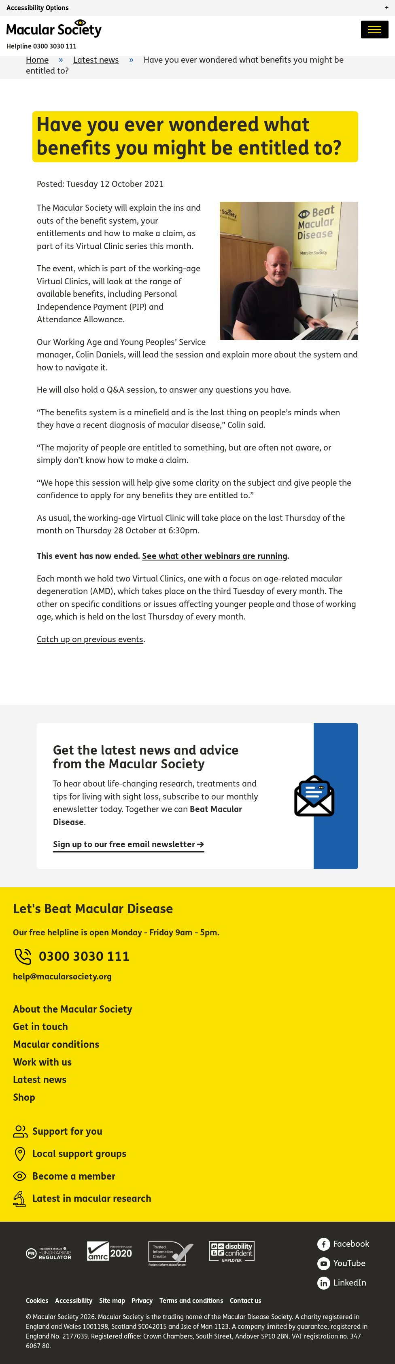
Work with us (42, 1062)
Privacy (142, 1301)
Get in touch (40, 1027)
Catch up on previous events (90, 639)
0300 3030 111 (54, 46)
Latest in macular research (91, 1199)
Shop (24, 1098)
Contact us (245, 1301)
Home (37, 60)
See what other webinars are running (214, 556)
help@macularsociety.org (62, 977)
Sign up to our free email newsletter (128, 845)
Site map (112, 1301)
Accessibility (74, 1301)
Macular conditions (56, 1045)
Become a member (73, 1176)
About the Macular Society (72, 1009)
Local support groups (79, 1154)
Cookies (37, 1301)
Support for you (67, 1132)
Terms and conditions (191, 1301)
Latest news (96, 60)
